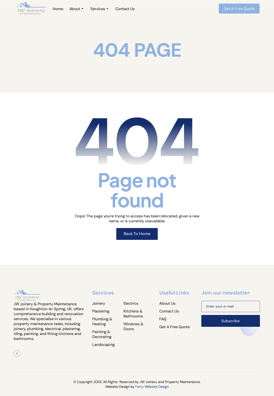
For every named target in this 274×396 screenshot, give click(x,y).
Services (97, 8)
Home (58, 8)
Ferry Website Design (152, 386)
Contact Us (125, 8)
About (74, 8)
